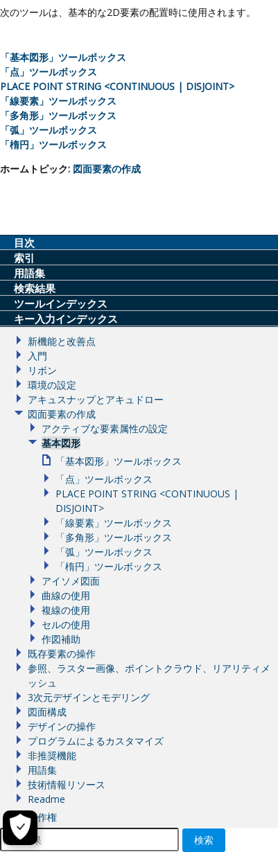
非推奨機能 (52, 755)
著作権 (42, 817)
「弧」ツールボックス (48, 129)
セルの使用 (66, 624)
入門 (37, 355)
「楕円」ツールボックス (53, 144)
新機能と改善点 (62, 341)
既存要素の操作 (62, 653)
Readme (46, 799)
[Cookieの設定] (20, 827)
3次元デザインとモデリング (89, 697)
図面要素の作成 (107, 168)
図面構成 (47, 711)
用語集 (42, 769)
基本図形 (61, 443)
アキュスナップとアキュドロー (96, 399)
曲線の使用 (66, 595)
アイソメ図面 (71, 580)
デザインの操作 (62, 726)
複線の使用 (66, 609)
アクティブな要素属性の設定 (105, 428)
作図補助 (61, 639)
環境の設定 (52, 384)
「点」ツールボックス (48, 71)
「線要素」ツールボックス (58, 100)
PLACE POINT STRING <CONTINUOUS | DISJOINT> (117, 86)
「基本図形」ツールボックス (63, 57)
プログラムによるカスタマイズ (96, 740)
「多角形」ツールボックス (58, 115)
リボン (42, 370)
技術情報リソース (66, 784)
